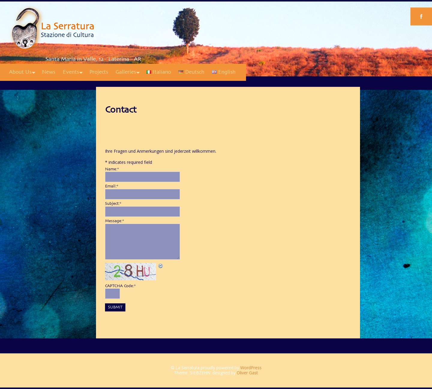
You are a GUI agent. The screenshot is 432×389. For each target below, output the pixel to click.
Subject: (113, 204)
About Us (20, 72)
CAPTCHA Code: (120, 286)
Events (71, 72)
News (48, 72)
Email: (111, 186)
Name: (112, 169)
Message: (114, 221)
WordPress (251, 367)
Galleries (126, 72)
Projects (98, 72)
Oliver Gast (247, 373)
